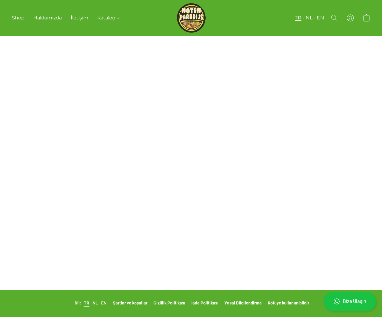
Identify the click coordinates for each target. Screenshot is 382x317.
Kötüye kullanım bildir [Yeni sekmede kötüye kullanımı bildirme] (288, 303)
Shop (18, 18)
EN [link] (104, 303)
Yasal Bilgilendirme (243, 303)
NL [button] (309, 18)
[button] (350, 301)
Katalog (108, 18)
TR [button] (298, 18)
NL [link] (95, 303)
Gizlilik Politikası (169, 303)
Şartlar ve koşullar (130, 303)
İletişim (79, 18)
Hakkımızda (47, 18)
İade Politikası (204, 303)
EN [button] (320, 18)
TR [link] (87, 303)
